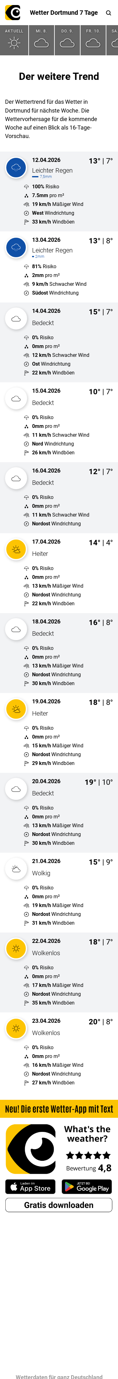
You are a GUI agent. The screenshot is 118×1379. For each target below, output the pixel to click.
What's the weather (12, 12)
